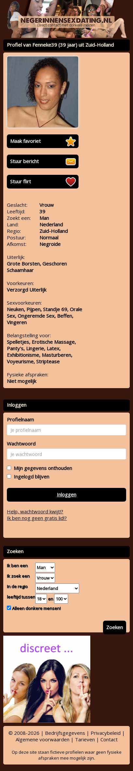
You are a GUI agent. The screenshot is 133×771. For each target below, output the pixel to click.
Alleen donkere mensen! (36, 608)
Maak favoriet (25, 141)
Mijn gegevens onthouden (41, 468)
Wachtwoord (21, 443)
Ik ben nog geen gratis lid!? (37, 518)
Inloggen (66, 494)
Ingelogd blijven (30, 476)
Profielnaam (20, 419)
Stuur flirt (20, 181)
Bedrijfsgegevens (65, 733)
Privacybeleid (106, 733)
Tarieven (85, 739)
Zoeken (114, 627)
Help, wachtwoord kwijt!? (35, 511)
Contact (109, 739)
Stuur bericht (24, 161)
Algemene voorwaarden (42, 739)
